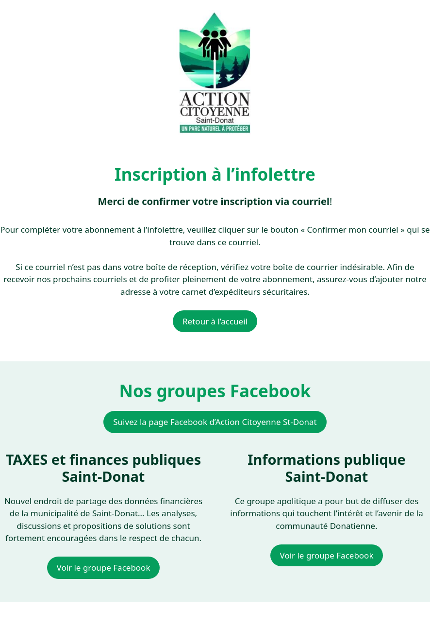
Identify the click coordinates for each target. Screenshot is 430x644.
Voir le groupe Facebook (103, 567)
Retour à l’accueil (215, 321)
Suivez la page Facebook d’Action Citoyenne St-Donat (214, 421)
